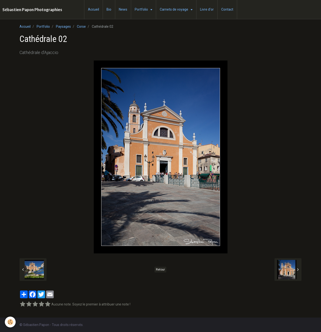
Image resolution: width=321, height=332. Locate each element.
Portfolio (142, 9)
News (123, 9)
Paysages (63, 26)
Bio (109, 9)
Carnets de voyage (174, 9)
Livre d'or (207, 9)
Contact (227, 9)
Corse (81, 26)
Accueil (93, 9)
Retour (160, 269)
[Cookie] (10, 322)
